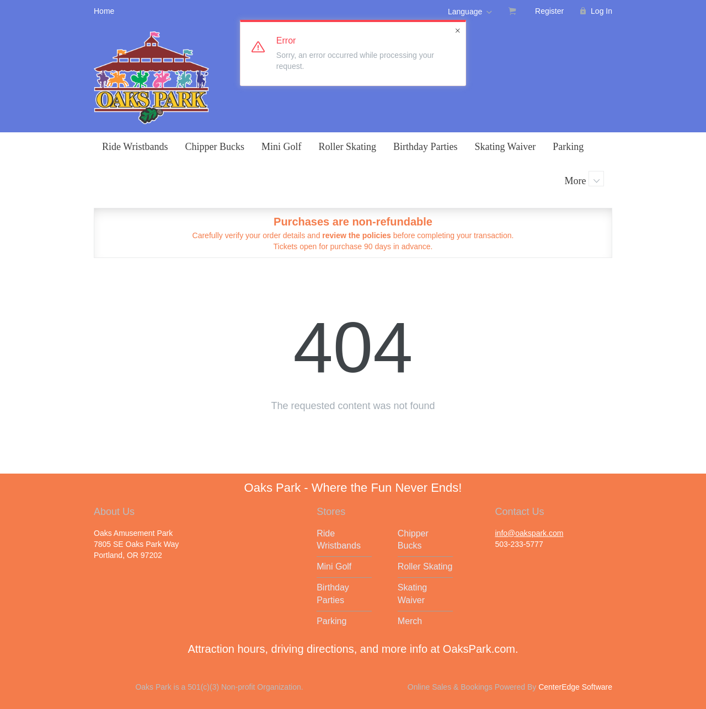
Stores (331, 511)
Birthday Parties (425, 146)
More (585, 178)
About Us (114, 511)
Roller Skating (347, 146)
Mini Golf (281, 146)
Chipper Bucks (214, 146)
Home (104, 11)
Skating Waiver (505, 146)
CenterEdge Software (575, 687)
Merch (410, 621)
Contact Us (519, 511)
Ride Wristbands (135, 146)
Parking (568, 146)
